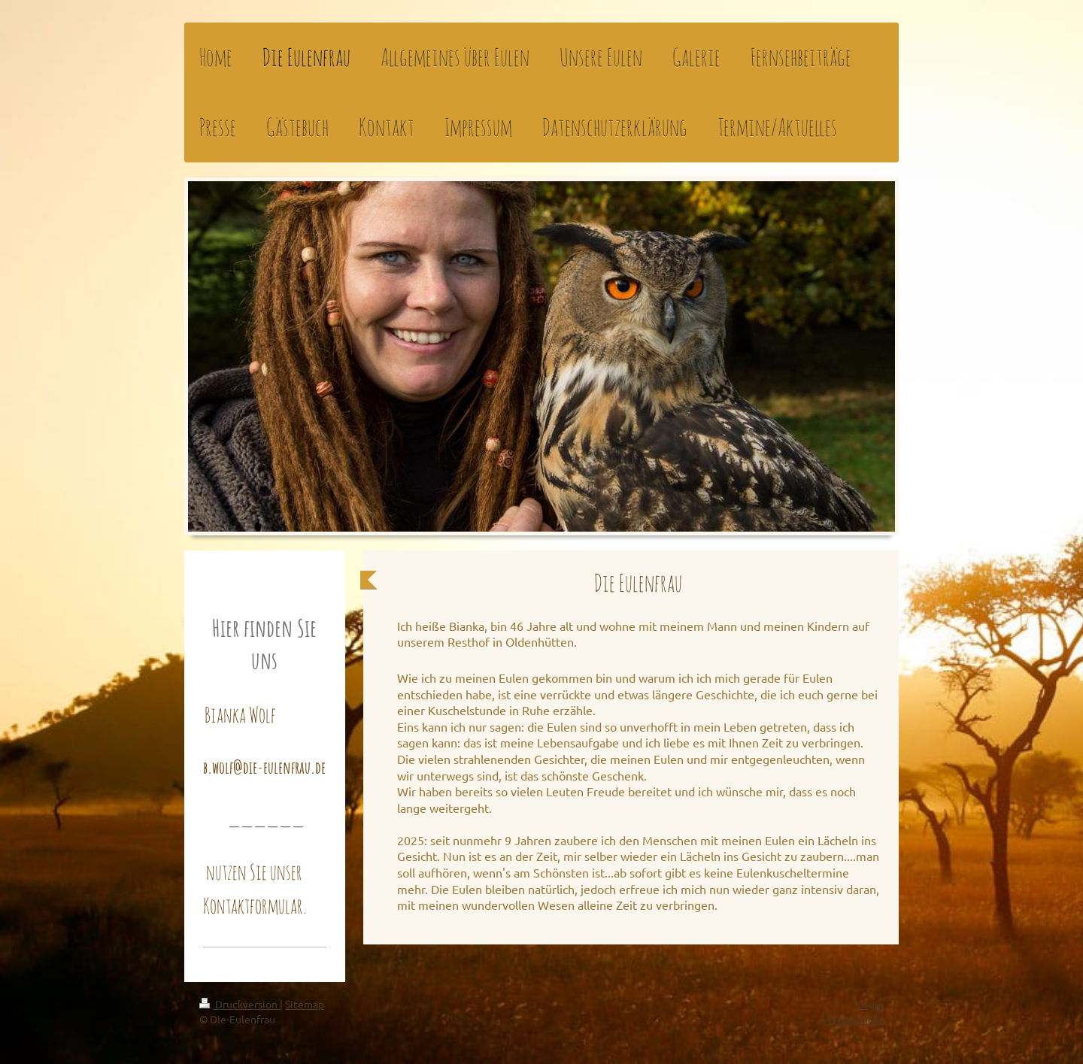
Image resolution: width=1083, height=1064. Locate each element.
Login (870, 1004)
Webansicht (855, 1019)
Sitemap (304, 1004)
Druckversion (239, 1004)
